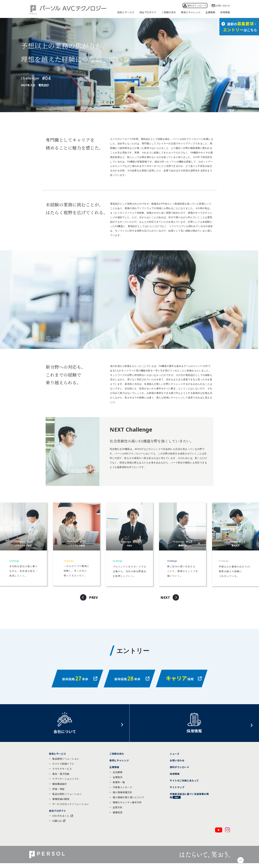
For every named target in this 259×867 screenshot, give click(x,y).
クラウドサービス (62, 771)
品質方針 (117, 810)
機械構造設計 (59, 787)
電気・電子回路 (60, 776)
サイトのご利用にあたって (184, 783)
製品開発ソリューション (65, 761)
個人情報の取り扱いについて (128, 800)
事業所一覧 (119, 785)
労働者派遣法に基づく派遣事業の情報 (189, 798)
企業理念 (117, 780)
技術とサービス (57, 756)
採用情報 (174, 776)
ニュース (174, 756)
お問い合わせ (222, 5)
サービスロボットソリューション (70, 807)
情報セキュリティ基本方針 (127, 805)
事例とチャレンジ (119, 763)
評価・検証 (58, 792)
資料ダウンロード (196, 5)
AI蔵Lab (57, 823)
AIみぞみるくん (60, 818)
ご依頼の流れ (116, 756)
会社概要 (117, 775)
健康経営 (117, 815)
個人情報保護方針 (122, 795)
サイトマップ (177, 790)
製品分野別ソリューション (67, 797)
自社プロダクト (57, 813)
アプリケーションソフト (65, 782)
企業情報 (114, 770)
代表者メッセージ (122, 790)
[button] (90, 597)
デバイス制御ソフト (63, 766)
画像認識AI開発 (60, 802)
